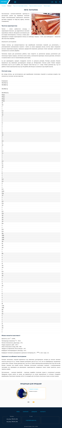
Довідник (34, 411)
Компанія (25, 411)
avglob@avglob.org (31, 420)
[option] (31, 393)
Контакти (43, 411)
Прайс (18, 411)
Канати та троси (33, 389)
